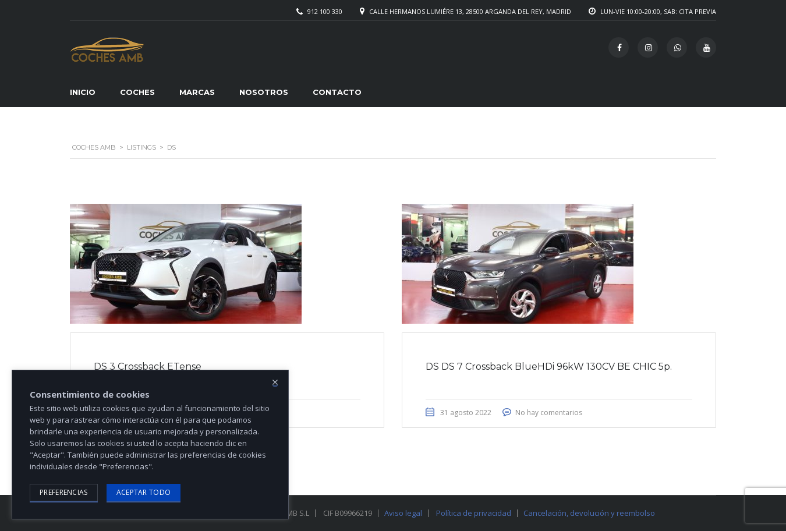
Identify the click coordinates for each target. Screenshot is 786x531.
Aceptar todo (143, 492)
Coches (137, 92)
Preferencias (64, 492)
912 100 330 (324, 11)
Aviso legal (403, 513)
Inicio (82, 92)
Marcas (197, 92)
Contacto (337, 92)
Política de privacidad (473, 513)
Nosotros (263, 92)
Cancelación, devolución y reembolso (589, 513)
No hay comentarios (548, 412)
